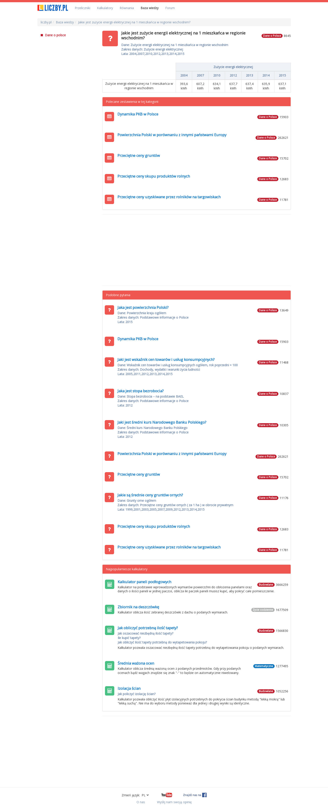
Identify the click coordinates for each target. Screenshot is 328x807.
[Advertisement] (196, 250)
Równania (127, 8)
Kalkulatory (105, 8)
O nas (141, 802)
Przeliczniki (82, 8)
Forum (170, 8)
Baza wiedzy (150, 8)
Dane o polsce (53, 35)
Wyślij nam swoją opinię (174, 802)
